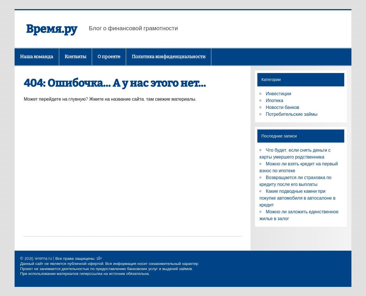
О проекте (109, 56)
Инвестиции (278, 93)
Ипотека (274, 100)
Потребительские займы (292, 114)
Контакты (75, 56)
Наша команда (36, 56)
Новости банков (282, 107)
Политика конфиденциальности (169, 56)
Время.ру (51, 29)
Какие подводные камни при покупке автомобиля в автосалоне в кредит (298, 198)
